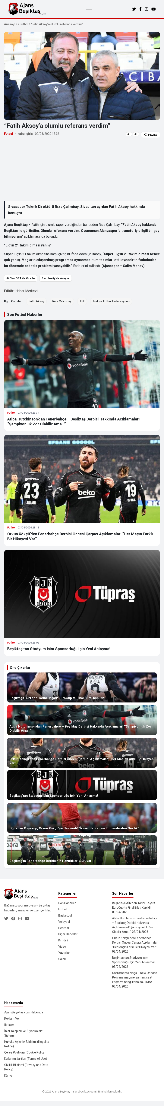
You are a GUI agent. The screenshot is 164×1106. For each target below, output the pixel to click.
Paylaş (150, 134)
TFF (82, 301)
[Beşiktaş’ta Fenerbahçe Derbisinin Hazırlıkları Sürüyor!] (82, 850)
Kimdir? (63, 940)
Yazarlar (64, 952)
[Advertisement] (82, 169)
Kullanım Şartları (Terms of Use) (25, 1058)
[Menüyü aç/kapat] (89, 9)
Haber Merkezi (26, 291)
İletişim (9, 1024)
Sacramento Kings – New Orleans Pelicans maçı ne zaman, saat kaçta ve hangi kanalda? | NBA (134, 977)
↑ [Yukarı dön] (1, 1103)
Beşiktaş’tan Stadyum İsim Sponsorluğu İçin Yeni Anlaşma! (58, 649)
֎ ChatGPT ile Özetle (20, 278)
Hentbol (63, 928)
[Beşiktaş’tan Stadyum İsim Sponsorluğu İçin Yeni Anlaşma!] (82, 785)
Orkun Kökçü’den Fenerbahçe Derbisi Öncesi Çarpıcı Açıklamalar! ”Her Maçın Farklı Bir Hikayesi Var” (135, 942)
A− (128, 134)
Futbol (24, 24)
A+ (136, 134)
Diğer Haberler (68, 934)
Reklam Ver (12, 1018)
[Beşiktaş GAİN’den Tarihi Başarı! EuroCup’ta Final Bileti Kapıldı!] (82, 687)
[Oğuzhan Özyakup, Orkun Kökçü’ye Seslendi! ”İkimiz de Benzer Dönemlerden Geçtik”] (82, 818)
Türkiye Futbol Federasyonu (111, 301)
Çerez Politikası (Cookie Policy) (24, 1052)
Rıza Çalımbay (62, 301)
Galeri (62, 959)
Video (62, 946)
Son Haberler (67, 903)
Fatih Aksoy (36, 301)
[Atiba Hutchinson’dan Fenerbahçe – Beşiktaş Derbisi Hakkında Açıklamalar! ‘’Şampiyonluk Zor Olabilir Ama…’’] (82, 720)
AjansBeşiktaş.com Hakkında (23, 1012)
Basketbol (65, 915)
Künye (8, 1075)
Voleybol (64, 921)
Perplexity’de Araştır (55, 278)
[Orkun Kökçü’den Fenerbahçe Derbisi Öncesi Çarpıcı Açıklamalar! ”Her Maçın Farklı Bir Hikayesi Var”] (82, 753)
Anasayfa (10, 24)
